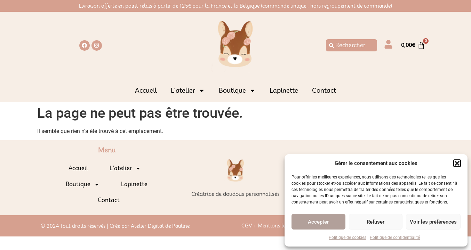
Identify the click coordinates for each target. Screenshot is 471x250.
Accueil (146, 90)
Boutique (237, 90)
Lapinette (284, 90)
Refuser (375, 222)
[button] (457, 163)
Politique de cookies (347, 237)
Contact (324, 90)
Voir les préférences (433, 222)
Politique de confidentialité (395, 237)
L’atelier (188, 90)
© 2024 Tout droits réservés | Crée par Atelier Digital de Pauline (115, 226)
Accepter (318, 222)
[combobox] (351, 45)
